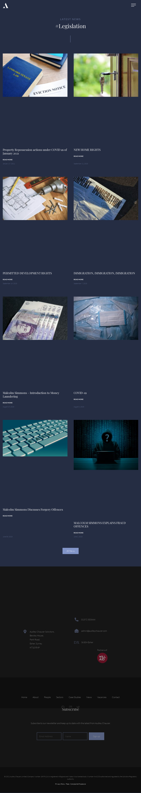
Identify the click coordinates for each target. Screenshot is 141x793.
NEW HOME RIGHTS (87, 150)
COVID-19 (80, 393)
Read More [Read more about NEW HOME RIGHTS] (78, 156)
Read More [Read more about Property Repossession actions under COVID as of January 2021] (8, 160)
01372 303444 (88, 619)
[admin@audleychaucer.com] (76, 631)
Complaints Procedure (78, 784)
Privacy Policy (60, 784)
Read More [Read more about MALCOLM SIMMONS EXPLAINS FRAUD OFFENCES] (78, 533)
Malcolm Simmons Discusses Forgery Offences (33, 510)
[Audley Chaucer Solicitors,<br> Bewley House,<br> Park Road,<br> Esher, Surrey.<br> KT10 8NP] (25, 632)
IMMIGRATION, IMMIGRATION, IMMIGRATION (104, 273)
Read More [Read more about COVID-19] (78, 399)
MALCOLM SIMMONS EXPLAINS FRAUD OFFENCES (100, 524)
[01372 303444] (76, 620)
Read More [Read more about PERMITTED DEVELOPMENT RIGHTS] (8, 280)
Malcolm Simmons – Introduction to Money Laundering (31, 394)
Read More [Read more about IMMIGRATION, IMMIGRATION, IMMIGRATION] (78, 280)
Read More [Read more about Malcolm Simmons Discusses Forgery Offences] (8, 516)
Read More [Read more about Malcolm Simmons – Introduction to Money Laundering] (8, 403)
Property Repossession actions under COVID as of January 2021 (35, 151)
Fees (67, 784)
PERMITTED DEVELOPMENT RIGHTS (27, 273)
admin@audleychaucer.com (94, 631)
